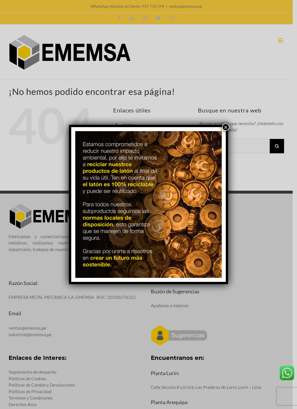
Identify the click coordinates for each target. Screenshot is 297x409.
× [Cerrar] (226, 127)
